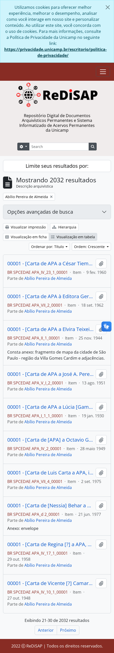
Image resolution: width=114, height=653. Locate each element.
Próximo (68, 630)
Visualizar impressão (25, 227)
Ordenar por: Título (48, 246)
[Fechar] (108, 7)
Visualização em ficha (26, 236)
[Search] (59, 146)
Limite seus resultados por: (57, 165)
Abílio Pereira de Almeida (48, 278)
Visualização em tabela (73, 236)
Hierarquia (64, 227)
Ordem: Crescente (90, 246)
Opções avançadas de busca (40, 211)
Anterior (46, 630)
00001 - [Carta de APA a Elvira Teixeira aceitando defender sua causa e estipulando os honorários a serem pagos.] (50, 329)
